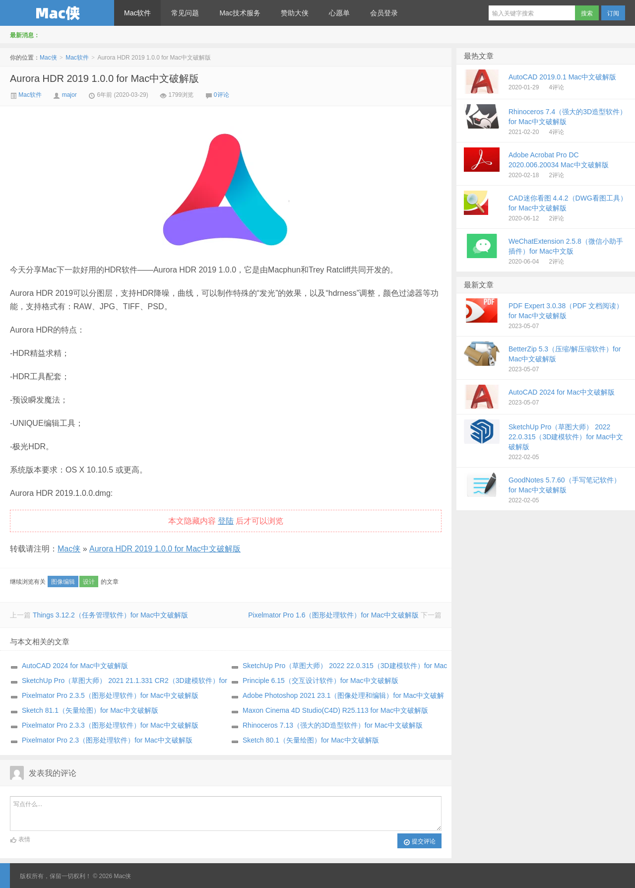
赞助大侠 (295, 13)
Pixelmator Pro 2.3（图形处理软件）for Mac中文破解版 (107, 740)
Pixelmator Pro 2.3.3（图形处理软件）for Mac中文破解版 (110, 725)
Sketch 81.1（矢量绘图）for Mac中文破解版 (90, 710)
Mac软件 (137, 13)
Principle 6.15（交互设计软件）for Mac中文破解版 (320, 680)
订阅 (613, 13)
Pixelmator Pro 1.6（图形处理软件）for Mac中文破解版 (333, 615)
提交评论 (419, 842)
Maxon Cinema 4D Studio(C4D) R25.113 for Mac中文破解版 (335, 710)
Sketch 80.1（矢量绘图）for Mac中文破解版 (311, 740)
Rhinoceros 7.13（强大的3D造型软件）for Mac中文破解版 (333, 725)
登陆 (226, 521)
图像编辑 (63, 581)
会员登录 (384, 13)
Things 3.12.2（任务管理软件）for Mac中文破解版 (111, 615)
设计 (89, 581)
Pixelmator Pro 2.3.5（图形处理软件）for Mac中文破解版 (110, 695)
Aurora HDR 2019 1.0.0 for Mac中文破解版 (104, 78)
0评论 (221, 94)
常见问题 (185, 13)
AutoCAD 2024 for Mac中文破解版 (75, 666)
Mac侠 (57, 13)
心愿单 (339, 13)
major (69, 94)
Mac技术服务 (239, 13)
